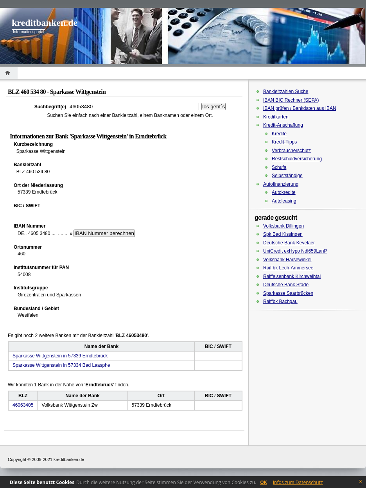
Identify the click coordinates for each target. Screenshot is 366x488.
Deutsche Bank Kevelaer (289, 243)
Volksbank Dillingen (283, 226)
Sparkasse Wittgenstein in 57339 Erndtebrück (60, 356)
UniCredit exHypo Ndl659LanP (295, 251)
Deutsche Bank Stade (286, 284)
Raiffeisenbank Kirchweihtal (292, 276)
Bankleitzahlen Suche (285, 91)
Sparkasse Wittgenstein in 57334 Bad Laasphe (61, 365)
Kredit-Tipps (284, 142)
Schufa (279, 167)
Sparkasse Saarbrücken (288, 293)
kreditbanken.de (44, 23)
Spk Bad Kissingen (283, 234)
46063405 (23, 405)
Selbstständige (287, 175)
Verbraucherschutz (291, 150)
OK (263, 482)
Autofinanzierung (280, 184)
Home (9, 73)
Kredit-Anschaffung (283, 125)
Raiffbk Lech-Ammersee (288, 268)
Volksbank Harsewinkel (287, 259)
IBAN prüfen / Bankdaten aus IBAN (299, 108)
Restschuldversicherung (297, 158)
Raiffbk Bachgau (280, 301)
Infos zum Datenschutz (298, 482)
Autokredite (284, 192)
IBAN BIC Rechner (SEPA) (291, 100)
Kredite (279, 133)
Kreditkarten (276, 117)
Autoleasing (284, 201)
